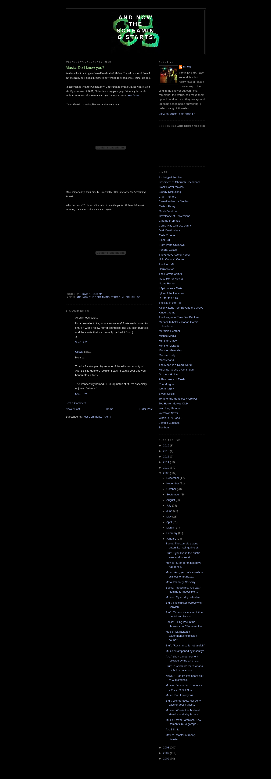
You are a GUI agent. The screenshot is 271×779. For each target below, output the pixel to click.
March (170, 527)
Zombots (164, 427)
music (126, 297)
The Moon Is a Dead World (175, 364)
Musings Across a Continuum (176, 369)
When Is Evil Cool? (170, 418)
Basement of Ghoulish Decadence (179, 182)
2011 (166, 462)
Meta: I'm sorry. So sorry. (181, 582)
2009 (166, 473)
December (173, 478)
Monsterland (166, 360)
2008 (166, 747)
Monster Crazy (168, 340)
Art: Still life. (173, 729)
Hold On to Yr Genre (171, 259)
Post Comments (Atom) (97, 416)
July (169, 505)
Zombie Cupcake (169, 422)
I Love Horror (167, 283)
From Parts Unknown (172, 244)
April (169, 522)
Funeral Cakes (168, 249)
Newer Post (73, 409)
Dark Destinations (170, 230)
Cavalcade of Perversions (174, 216)
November (173, 483)
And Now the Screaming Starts (136, 27)
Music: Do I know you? (179, 695)
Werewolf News (168, 413)
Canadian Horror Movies (174, 201)
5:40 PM (81, 394)
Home (109, 409)
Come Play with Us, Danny (175, 225)
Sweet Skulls (166, 393)
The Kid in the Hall (170, 302)
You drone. (133, 95)
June (169, 511)
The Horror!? (166, 264)
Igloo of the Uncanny (171, 293)
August (171, 500)
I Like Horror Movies (171, 278)
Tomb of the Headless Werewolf (178, 398)
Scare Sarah (166, 388)
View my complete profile (177, 114)
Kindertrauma (167, 312)
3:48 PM (81, 342)
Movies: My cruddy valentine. (183, 597)
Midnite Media (167, 335)
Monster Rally (167, 355)
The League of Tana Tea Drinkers (179, 317)
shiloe (136, 297)
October (171, 489)
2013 (166, 451)
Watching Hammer (170, 408)
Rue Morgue (166, 384)
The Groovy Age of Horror (174, 254)
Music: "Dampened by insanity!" (185, 651)
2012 (166, 456)
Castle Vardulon (168, 211)
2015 (166, 445)
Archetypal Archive (170, 177)
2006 (166, 758)
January (171, 538)
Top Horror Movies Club (173, 403)
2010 (166, 467)
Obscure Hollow (168, 374)
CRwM (79, 351)
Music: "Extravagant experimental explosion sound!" (181, 636)
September (173, 494)
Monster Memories (170, 350)
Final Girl (164, 240)
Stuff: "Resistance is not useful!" (185, 645)
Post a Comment (76, 403)
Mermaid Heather (169, 331)
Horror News (166, 269)
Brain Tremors (167, 196)
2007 (166, 753)
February (172, 533)
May (169, 516)
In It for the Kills (168, 297)
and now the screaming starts (98, 297)
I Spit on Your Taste (171, 288)
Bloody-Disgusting (170, 191)
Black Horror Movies (171, 187)
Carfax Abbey (167, 206)
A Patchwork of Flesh (172, 379)
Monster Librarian (169, 345)
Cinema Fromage (169, 220)
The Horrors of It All (171, 274)
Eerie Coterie (167, 235)
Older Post (146, 409)
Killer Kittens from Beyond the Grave (181, 307)
